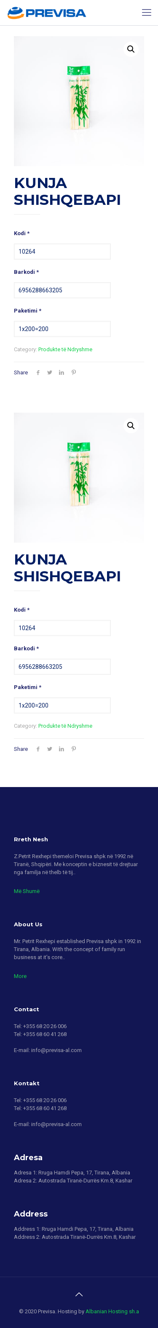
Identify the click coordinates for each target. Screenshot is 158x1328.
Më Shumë (27, 891)
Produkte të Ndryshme (65, 349)
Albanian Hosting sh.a (112, 1311)
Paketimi (27, 310)
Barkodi (26, 272)
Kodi (21, 233)
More (20, 976)
